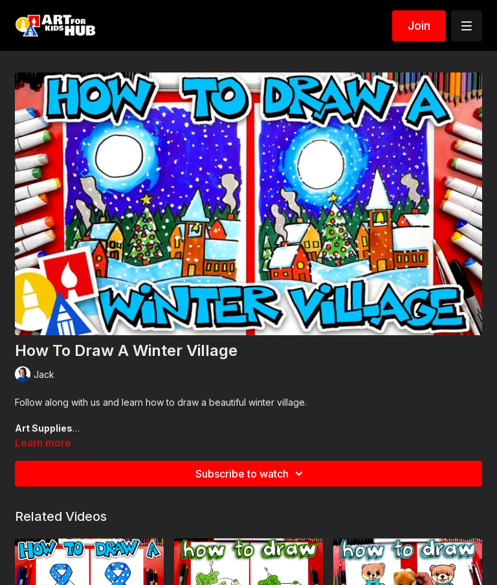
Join (419, 25)
